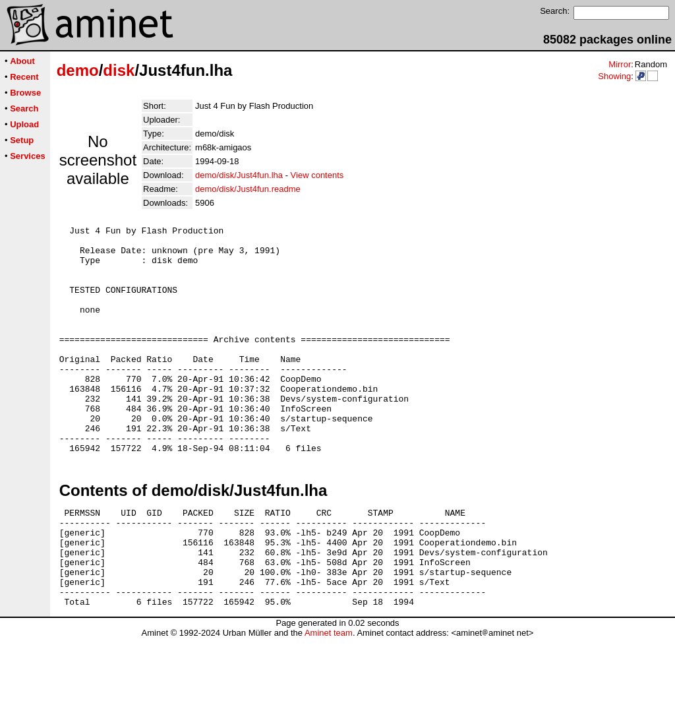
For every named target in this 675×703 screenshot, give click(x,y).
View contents (317, 175)
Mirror (619, 64)
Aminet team (329, 698)
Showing (614, 76)
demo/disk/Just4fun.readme (248, 189)
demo (78, 70)
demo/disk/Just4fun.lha (239, 175)
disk (118, 70)
